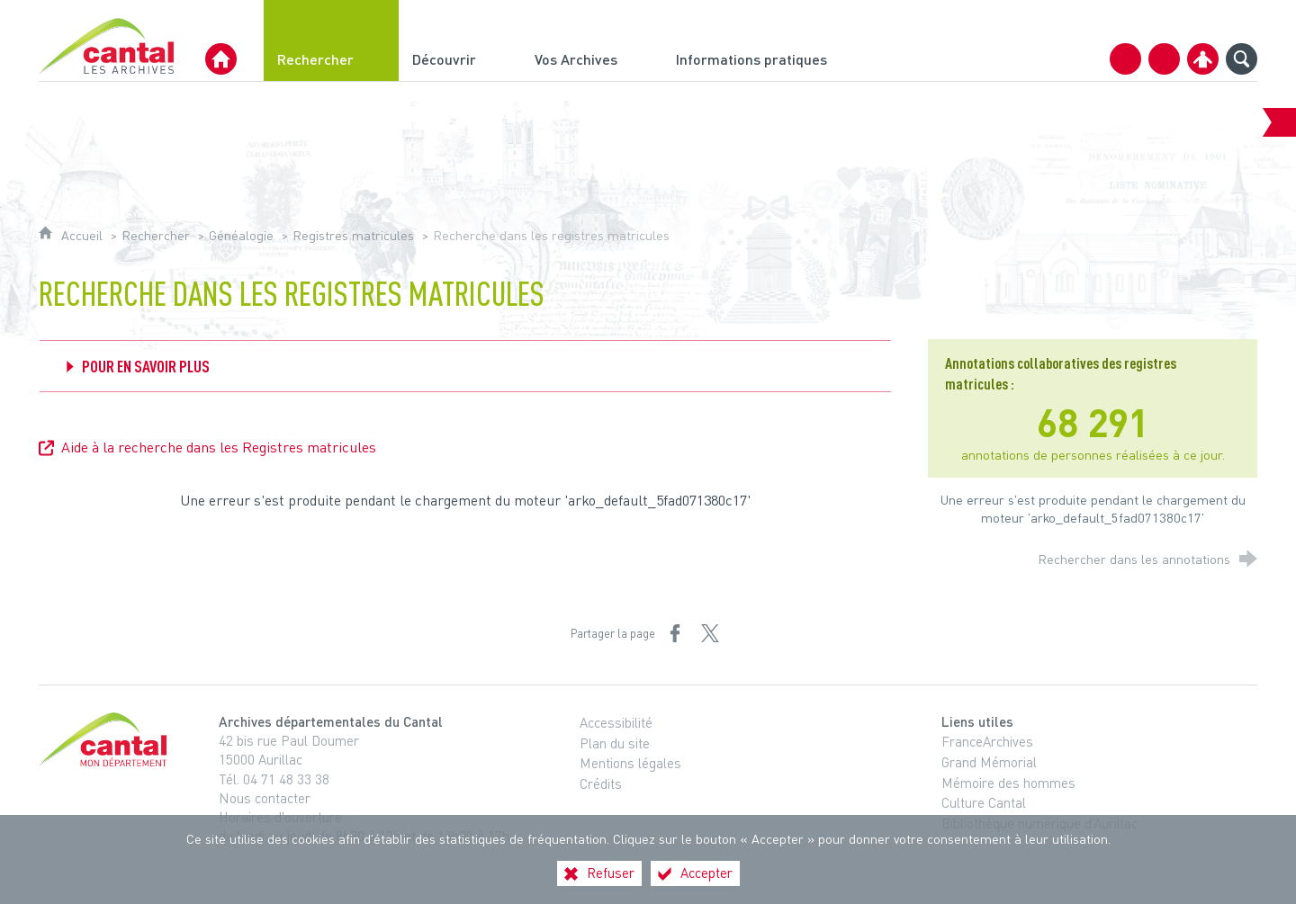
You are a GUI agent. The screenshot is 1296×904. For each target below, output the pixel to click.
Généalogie (241, 235)
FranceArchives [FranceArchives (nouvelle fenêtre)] (987, 741)
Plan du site (615, 743)
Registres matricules (353, 235)
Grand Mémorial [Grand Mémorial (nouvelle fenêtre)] (989, 762)
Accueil (83, 235)
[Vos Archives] (591, 40)
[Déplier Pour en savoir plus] (465, 366)
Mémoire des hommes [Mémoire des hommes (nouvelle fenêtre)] (1008, 782)
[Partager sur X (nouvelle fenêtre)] (710, 633)
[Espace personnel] (1203, 59)
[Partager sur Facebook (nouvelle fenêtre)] (675, 633)
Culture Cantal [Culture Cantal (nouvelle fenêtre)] (983, 802)
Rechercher (156, 235)
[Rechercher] (331, 40)
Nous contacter (264, 798)
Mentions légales (630, 763)
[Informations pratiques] (767, 40)
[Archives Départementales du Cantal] (221, 59)
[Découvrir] (460, 40)
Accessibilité (616, 722)
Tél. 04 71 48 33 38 (274, 779)
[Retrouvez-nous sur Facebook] (1164, 59)
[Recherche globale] (1241, 59)
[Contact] (1125, 59)
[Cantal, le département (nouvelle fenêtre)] (106, 739)
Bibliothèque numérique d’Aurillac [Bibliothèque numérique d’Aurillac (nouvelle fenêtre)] (1039, 823)
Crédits (601, 783)
